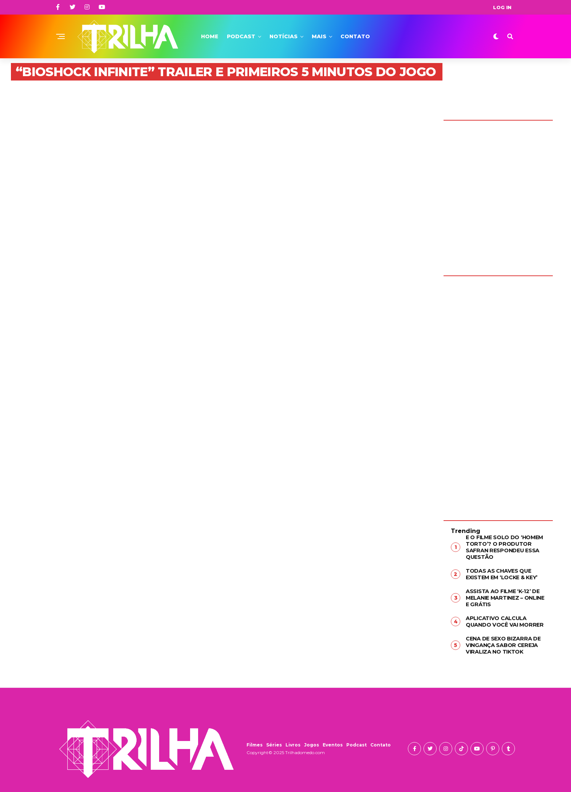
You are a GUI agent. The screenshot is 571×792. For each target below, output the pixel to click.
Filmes (255, 742)
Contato (355, 36)
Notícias (283, 36)
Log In (502, 7)
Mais (319, 36)
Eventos (333, 742)
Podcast (241, 36)
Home (209, 36)
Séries (274, 742)
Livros (293, 742)
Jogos (311, 742)
